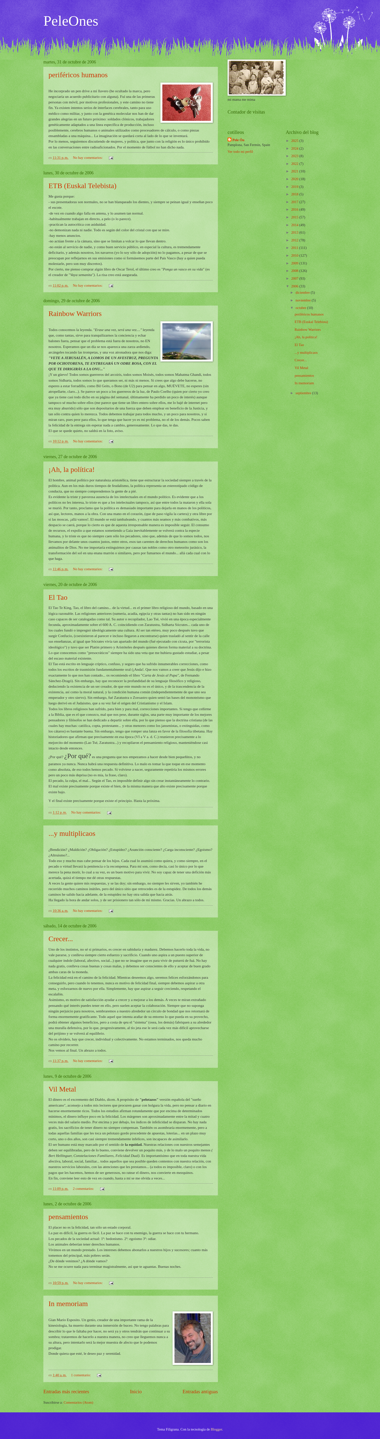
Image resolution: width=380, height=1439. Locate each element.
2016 (295, 209)
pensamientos (68, 1217)
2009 (295, 263)
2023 (295, 156)
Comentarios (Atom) (78, 1402)
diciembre (303, 292)
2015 (295, 217)
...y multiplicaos (71, 833)
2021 (295, 171)
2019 (295, 187)
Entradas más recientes (66, 1391)
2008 (295, 271)
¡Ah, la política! (71, 469)
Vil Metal (62, 1089)
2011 (295, 248)
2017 (295, 202)
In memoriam (68, 1304)
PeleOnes (70, 21)
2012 (295, 240)
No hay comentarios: (88, 158)
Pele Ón (238, 140)
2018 (295, 194)
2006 (295, 286)
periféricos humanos (78, 75)
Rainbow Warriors (75, 313)
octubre (301, 308)
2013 (295, 232)
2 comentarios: (84, 1189)
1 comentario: (81, 1375)
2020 (295, 179)
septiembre (303, 393)
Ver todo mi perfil (240, 152)
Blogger (216, 1429)
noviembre (303, 300)
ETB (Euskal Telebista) (82, 186)
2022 (295, 164)
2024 (295, 148)
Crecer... (60, 939)
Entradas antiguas (200, 1391)
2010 (295, 255)
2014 (295, 225)
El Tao (57, 597)
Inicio (136, 1391)
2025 (295, 141)
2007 (295, 278)
